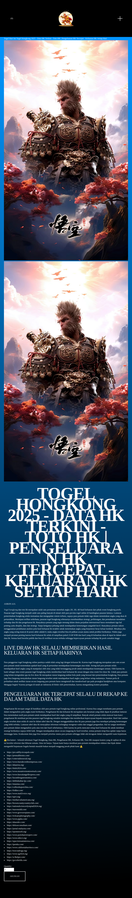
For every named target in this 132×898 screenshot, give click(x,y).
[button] (14, 876)
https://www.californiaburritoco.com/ (22, 847)
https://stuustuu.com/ (16, 784)
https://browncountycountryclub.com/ (23, 803)
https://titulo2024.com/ (16, 768)
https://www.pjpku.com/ (17, 819)
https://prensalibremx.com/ (18, 755)
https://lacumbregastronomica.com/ (22, 777)
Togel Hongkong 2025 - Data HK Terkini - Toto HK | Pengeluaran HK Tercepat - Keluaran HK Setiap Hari (61, 38)
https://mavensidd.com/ (17, 809)
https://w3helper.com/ (16, 857)
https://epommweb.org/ (16, 831)
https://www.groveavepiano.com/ (21, 812)
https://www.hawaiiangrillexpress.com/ (23, 774)
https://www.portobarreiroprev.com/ (22, 835)
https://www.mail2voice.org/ (19, 793)
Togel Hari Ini (10, 38)
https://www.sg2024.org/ (17, 854)
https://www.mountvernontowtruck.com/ (24, 771)
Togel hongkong (11, 610)
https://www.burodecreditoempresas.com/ (24, 762)
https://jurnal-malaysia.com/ (19, 828)
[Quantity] (9, 869)
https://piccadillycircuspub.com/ (20, 752)
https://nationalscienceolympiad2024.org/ (24, 806)
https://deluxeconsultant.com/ (19, 825)
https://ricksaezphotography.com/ (21, 816)
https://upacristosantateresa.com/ (21, 841)
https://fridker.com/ (15, 790)
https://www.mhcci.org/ (17, 838)
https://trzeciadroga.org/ (17, 851)
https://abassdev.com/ (16, 822)
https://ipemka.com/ (15, 844)
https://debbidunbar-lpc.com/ (19, 781)
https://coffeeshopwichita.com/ (20, 787)
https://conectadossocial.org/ (19, 758)
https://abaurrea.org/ (15, 765)
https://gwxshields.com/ (17, 860)
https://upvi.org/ (13, 797)
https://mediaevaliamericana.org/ (21, 800)
